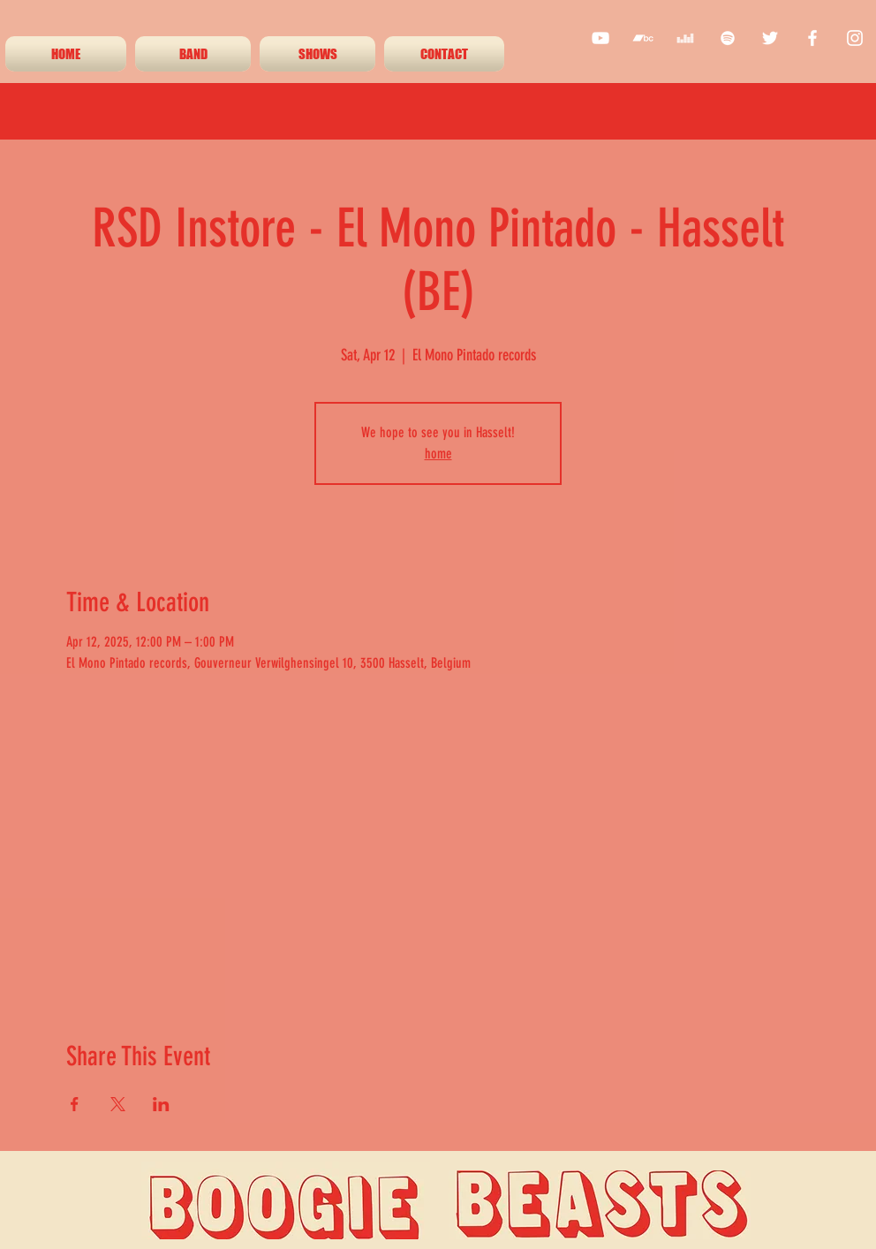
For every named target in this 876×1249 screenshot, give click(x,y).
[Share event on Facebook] (74, 1104)
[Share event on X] (118, 1104)
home (438, 453)
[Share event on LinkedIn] (161, 1104)
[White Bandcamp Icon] (642, 38)
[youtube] (600, 38)
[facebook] (812, 38)
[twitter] (770, 38)
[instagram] (854, 38)
